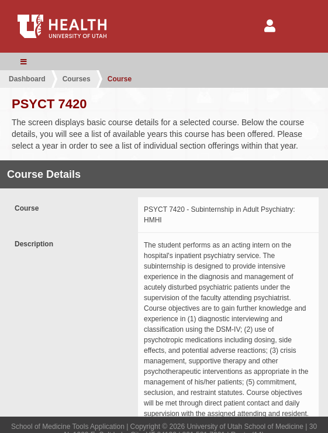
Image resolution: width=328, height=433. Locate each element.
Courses (77, 79)
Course (120, 79)
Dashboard (27, 79)
